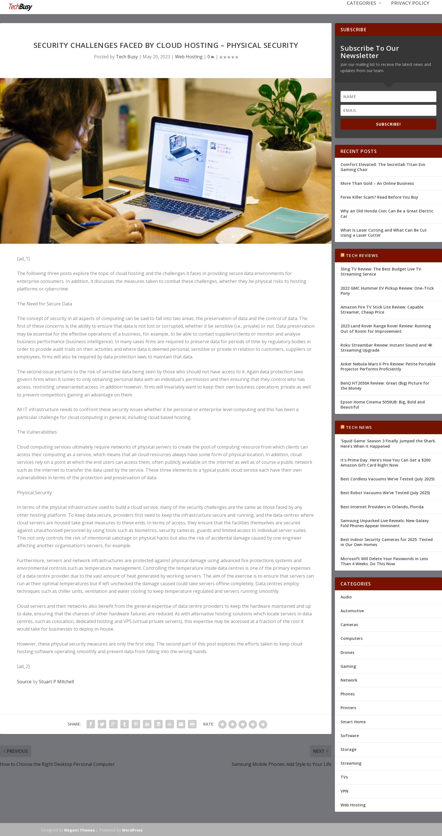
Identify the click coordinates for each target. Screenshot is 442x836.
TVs (344, 776)
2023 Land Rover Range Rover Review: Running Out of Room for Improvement (386, 328)
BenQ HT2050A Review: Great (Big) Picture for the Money (385, 385)
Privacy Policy (410, 11)
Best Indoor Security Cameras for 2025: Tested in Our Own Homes (387, 541)
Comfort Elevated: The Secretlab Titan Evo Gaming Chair (383, 166)
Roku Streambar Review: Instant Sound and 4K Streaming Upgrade (386, 347)
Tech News (359, 426)
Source (24, 681)
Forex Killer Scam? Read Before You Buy (379, 196)
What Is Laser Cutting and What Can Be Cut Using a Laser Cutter (384, 232)
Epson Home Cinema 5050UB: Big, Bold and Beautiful (383, 404)
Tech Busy (127, 56)
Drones (347, 652)
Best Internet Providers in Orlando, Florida (382, 506)
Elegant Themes (79, 829)
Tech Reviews (362, 255)
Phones (348, 693)
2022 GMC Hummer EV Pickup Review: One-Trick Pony (387, 290)
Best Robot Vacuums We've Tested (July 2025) (385, 492)
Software (350, 735)
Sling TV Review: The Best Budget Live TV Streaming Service (381, 271)
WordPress (132, 829)
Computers (352, 637)
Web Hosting (189, 56)
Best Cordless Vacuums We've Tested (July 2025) (387, 478)
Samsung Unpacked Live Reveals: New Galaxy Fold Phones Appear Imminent (385, 522)
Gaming (348, 665)
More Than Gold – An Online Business (377, 182)
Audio (346, 596)
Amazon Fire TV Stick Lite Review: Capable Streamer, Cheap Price (382, 309)
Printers (348, 707)
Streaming (351, 762)
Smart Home (353, 721)
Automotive (352, 610)
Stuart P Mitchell (56, 681)
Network (349, 679)
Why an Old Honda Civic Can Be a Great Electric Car (387, 213)
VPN (344, 790)
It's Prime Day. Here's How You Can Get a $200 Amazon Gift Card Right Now (385, 462)
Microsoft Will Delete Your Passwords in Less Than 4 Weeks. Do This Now (384, 560)
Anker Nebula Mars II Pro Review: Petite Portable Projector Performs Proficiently (388, 366)
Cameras (349, 624)
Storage (348, 748)
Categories (361, 11)
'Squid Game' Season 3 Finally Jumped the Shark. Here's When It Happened (388, 443)
